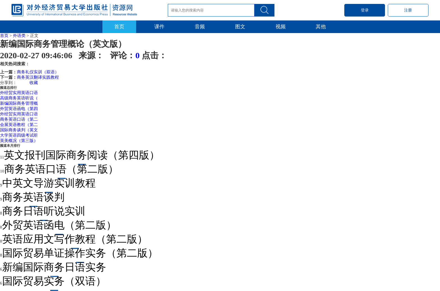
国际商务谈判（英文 (19, 130)
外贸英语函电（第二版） (59, 225)
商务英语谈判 (33, 197)
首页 (119, 26)
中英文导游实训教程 (49, 183)
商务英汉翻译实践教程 (38, 77)
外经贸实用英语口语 (19, 92)
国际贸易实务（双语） (54, 281)
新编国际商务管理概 (19, 103)
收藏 (33, 82)
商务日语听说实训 (43, 211)
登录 (365, 10)
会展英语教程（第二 (19, 124)
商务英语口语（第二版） (61, 169)
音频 (200, 26)
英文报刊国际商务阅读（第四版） (82, 155)
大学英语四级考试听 (19, 135)
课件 (159, 26)
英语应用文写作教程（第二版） (75, 239)
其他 (321, 26)
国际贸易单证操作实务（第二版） (80, 253)
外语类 (19, 35)
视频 (281, 26)
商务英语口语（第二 (19, 119)
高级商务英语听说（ (19, 98)
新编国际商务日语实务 (54, 267)
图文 (240, 26)
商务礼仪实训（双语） (38, 72)
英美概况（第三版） (19, 140)
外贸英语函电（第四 (19, 108)
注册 (408, 10)
